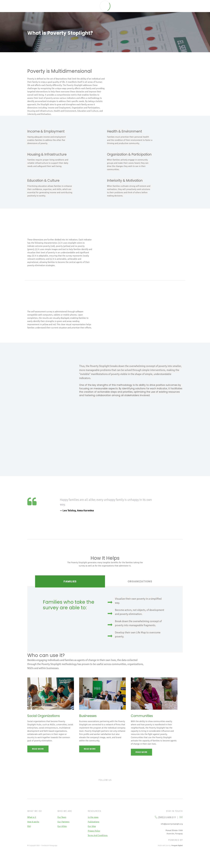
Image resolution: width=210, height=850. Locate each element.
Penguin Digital (177, 846)
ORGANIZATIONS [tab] (140, 581)
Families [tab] (70, 581)
